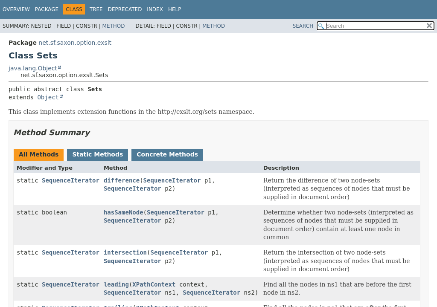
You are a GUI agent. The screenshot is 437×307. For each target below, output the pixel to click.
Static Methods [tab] (97, 154)
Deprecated (125, 9)
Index (155, 9)
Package (46, 9)
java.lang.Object (33, 68)
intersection (125, 252)
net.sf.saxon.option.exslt (74, 42)
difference (122, 180)
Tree (96, 9)
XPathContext (153, 284)
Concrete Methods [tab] (167, 154)
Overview (16, 9)
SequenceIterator (70, 180)
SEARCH (303, 26)
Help (174, 9)
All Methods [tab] (38, 154)
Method (113, 26)
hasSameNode (123, 212)
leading (116, 284)
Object (48, 97)
